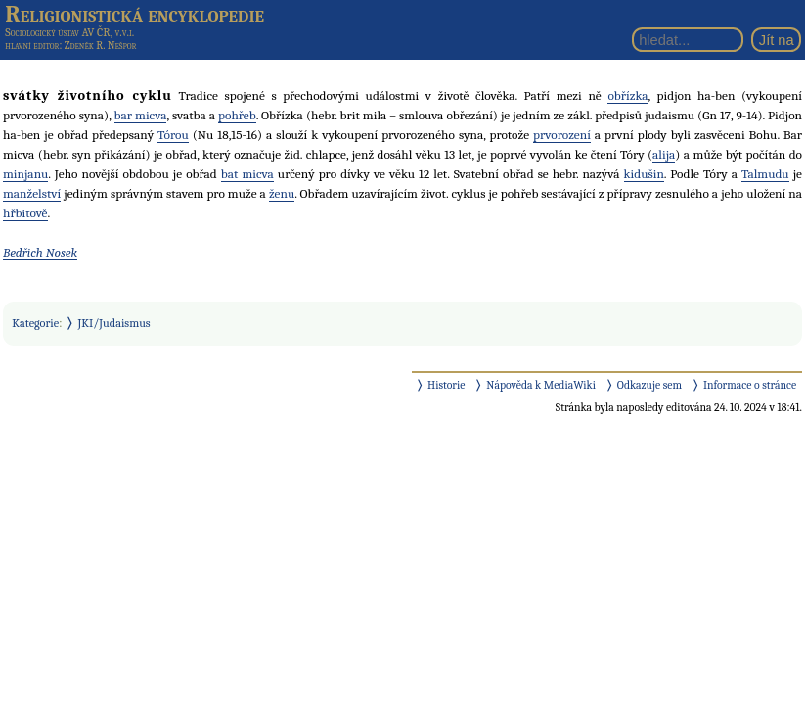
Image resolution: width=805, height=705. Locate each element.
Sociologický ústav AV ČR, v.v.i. (69, 32)
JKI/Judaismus (114, 323)
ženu (281, 193)
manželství (32, 193)
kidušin (644, 173)
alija (663, 154)
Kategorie (35, 323)
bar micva (140, 115)
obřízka (627, 95)
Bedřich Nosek (40, 252)
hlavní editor (32, 45)
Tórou (173, 134)
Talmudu (765, 173)
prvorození (562, 134)
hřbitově (25, 213)
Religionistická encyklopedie (134, 13)
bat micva (247, 173)
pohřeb (237, 115)
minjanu (25, 173)
